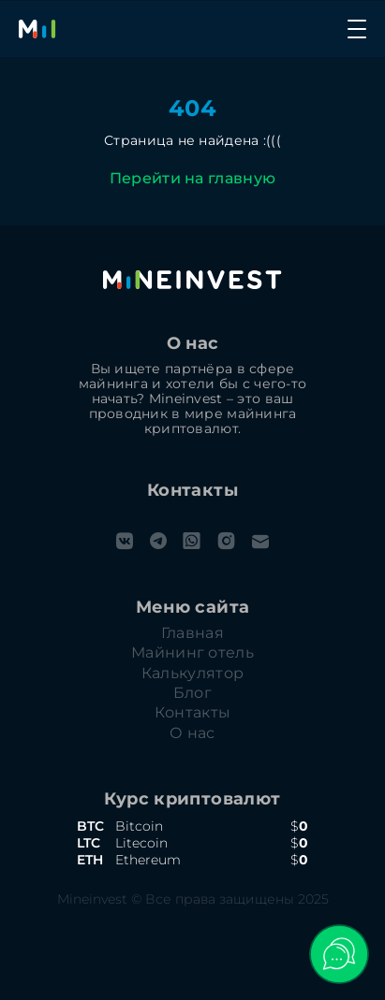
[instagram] (226, 541)
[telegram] (158, 541)
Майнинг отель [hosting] (192, 653)
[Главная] (37, 29)
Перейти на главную (193, 178)
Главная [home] (192, 633)
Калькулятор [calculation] (192, 673)
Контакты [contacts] (193, 712)
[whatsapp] (192, 541)
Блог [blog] (192, 693)
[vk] (124, 541)
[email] (260, 541)
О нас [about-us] (192, 733)
